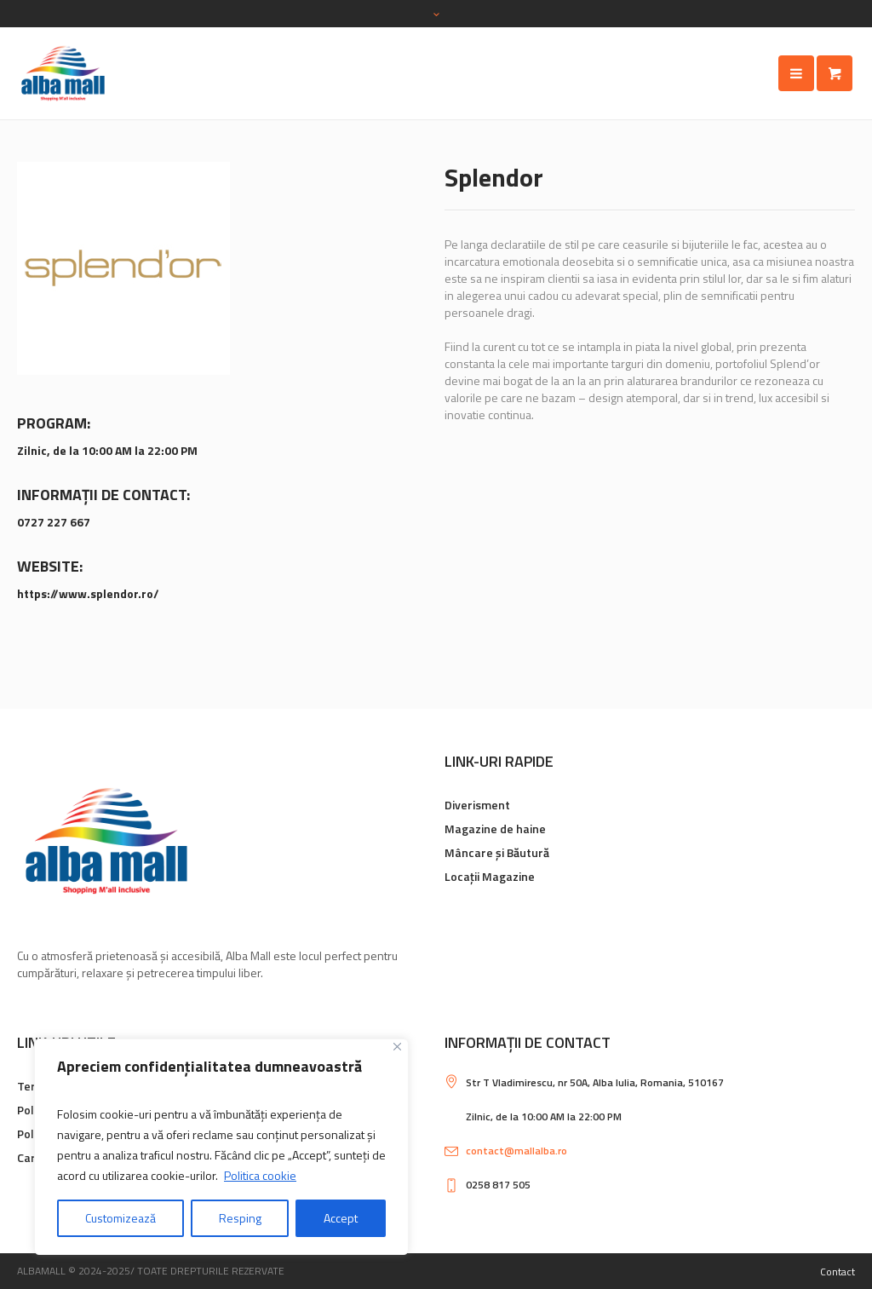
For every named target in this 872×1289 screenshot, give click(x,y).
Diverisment (477, 805)
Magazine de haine (495, 828)
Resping (240, 1218)
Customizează (120, 1218)
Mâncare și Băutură (497, 852)
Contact (837, 1271)
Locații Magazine (490, 876)
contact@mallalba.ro (516, 1150)
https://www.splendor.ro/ (88, 593)
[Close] (397, 1046)
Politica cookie (260, 1175)
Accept (341, 1218)
